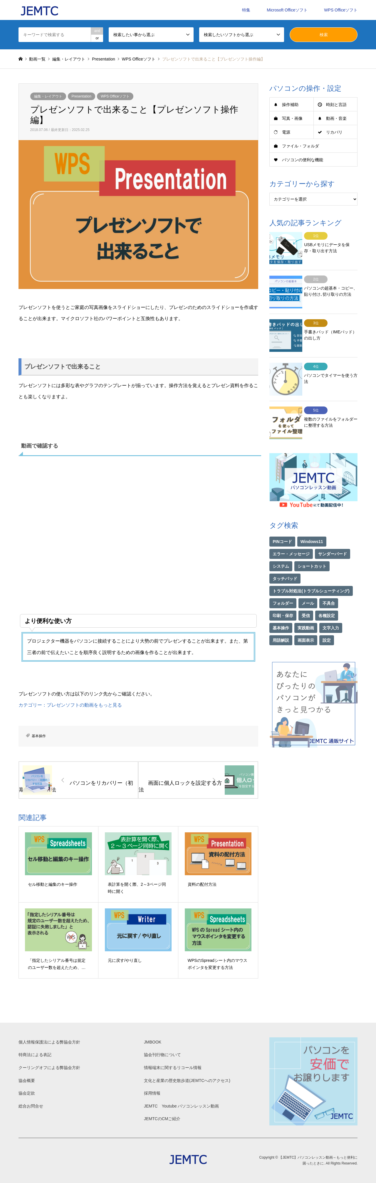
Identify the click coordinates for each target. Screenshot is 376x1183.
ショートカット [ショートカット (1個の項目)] (312, 549)
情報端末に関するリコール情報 (173, 1067)
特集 (246, 10)
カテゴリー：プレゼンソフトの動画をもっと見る (70, 705)
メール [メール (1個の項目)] (308, 586)
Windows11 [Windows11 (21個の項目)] (312, 524)
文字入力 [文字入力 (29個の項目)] (331, 611)
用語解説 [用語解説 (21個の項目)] (281, 623)
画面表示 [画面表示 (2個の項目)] (306, 623)
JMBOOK (152, 1042)
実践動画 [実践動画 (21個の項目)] (306, 611)
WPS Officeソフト (340, 10)
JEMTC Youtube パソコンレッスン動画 (181, 1106)
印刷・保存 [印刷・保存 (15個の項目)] (283, 598)
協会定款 (27, 1093)
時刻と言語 (336, 104)
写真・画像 (292, 118)
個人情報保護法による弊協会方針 (49, 1042)
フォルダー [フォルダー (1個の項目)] (283, 586)
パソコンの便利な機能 (302, 159)
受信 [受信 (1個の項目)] (306, 598)
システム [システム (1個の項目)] (281, 549)
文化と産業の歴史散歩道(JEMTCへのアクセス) (187, 1080)
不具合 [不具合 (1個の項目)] (329, 586)
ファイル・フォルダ (300, 146)
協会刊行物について (162, 1054)
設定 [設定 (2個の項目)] (327, 623)
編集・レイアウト (48, 96)
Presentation (81, 96)
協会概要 (27, 1080)
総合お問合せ (31, 1106)
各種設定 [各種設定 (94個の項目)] (326, 598)
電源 (286, 132)
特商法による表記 (35, 1054)
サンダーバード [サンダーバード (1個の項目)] (332, 537)
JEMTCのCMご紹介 (162, 1118)
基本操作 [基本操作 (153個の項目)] (281, 611)
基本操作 (39, 736)
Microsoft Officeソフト (287, 10)
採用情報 (152, 1093)
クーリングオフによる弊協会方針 (49, 1067)
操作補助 (290, 104)
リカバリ (334, 132)
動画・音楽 (336, 118)
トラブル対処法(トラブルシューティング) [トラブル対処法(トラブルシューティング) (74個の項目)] (311, 574)
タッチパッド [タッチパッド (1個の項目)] (285, 561)
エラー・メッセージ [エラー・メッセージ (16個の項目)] (291, 537)
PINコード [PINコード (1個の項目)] (282, 524)
